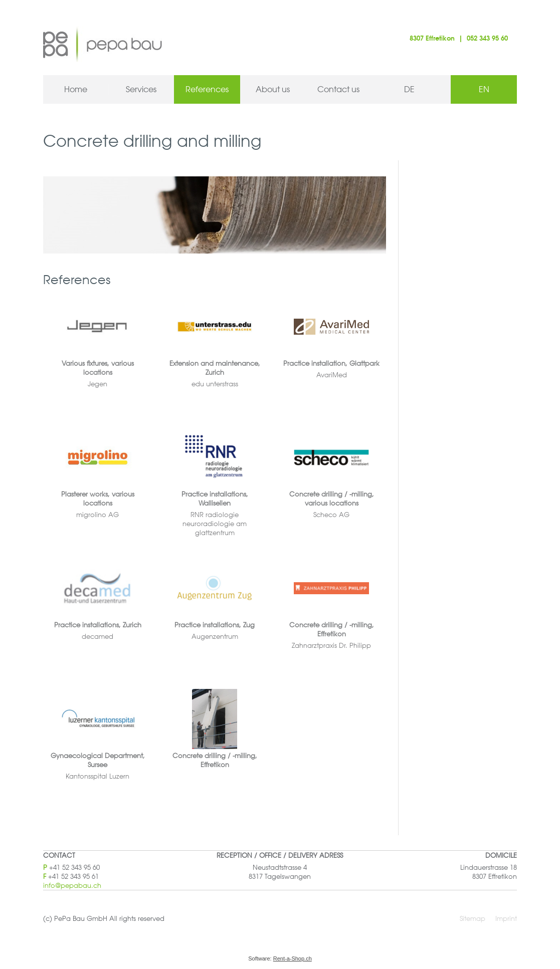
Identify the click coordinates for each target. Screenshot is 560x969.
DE (409, 89)
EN (484, 89)
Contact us (338, 89)
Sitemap (472, 918)
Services (141, 89)
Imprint (506, 918)
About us (273, 89)
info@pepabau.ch (72, 885)
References (207, 89)
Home (75, 89)
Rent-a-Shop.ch (292, 958)
